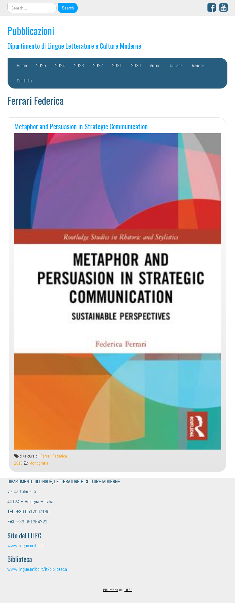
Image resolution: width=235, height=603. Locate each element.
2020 (136, 65)
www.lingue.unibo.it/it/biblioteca (37, 569)
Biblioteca (110, 590)
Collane (176, 65)
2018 (18, 463)
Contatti (24, 80)
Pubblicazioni (30, 30)
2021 (117, 65)
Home (22, 65)
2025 (41, 65)
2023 (79, 65)
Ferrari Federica (53, 456)
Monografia (38, 463)
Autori (155, 65)
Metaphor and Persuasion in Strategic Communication (81, 126)
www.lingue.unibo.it (25, 545)
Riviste (198, 65)
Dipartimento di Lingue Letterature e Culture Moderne (74, 45)
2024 (60, 65)
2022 (98, 65)
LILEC (128, 590)
